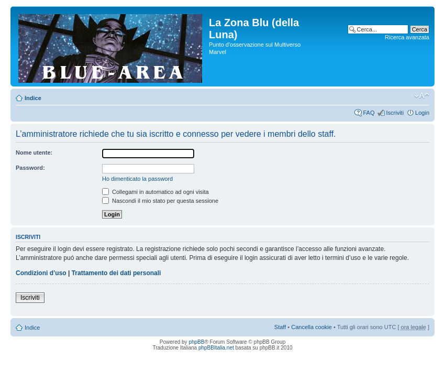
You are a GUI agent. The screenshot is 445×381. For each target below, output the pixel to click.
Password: (30, 168)
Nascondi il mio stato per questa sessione (160, 201)
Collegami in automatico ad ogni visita (155, 192)
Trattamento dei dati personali (116, 273)
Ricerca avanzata (407, 37)
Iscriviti (395, 113)
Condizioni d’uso (41, 273)
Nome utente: (34, 152)
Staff (280, 327)
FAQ (368, 113)
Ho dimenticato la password (137, 179)
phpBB (196, 342)
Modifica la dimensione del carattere (421, 96)
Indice (33, 98)
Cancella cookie (311, 327)
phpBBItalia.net (216, 348)
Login (422, 113)
